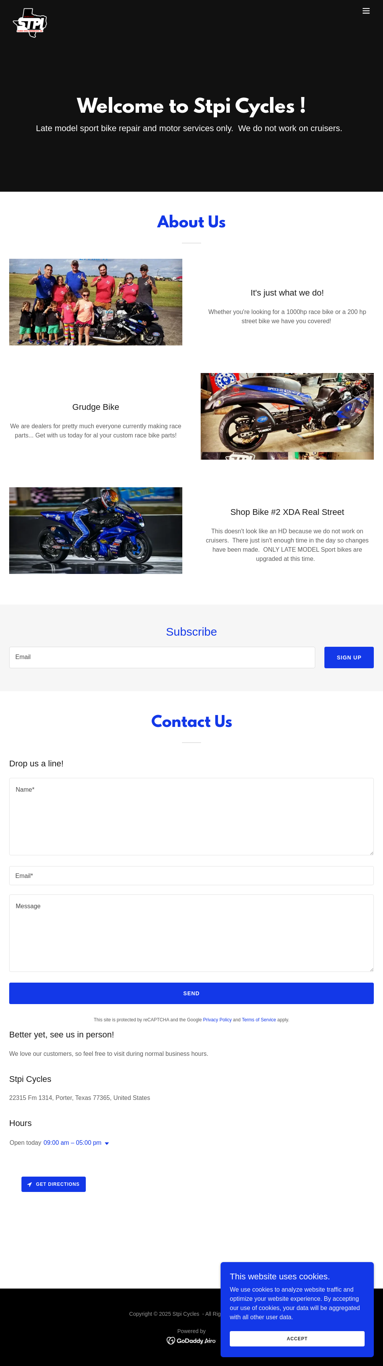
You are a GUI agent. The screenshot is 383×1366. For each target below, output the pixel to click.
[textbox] (162, 657)
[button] (366, 10)
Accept (297, 1354)
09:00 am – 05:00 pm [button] (72, 1142)
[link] (29, 11)
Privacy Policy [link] (217, 1019)
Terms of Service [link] (259, 1019)
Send (191, 993)
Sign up (349, 657)
